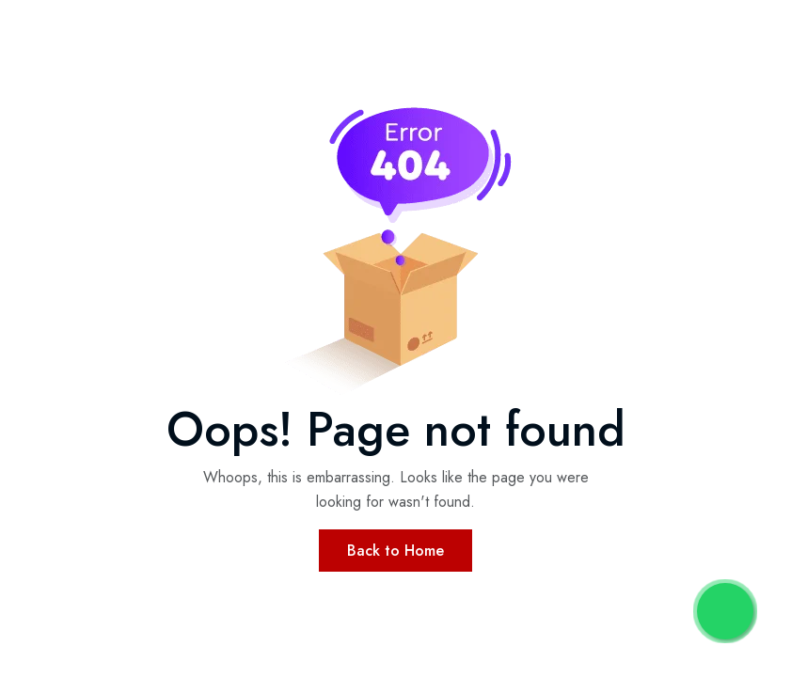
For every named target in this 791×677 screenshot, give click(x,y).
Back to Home (395, 550)
